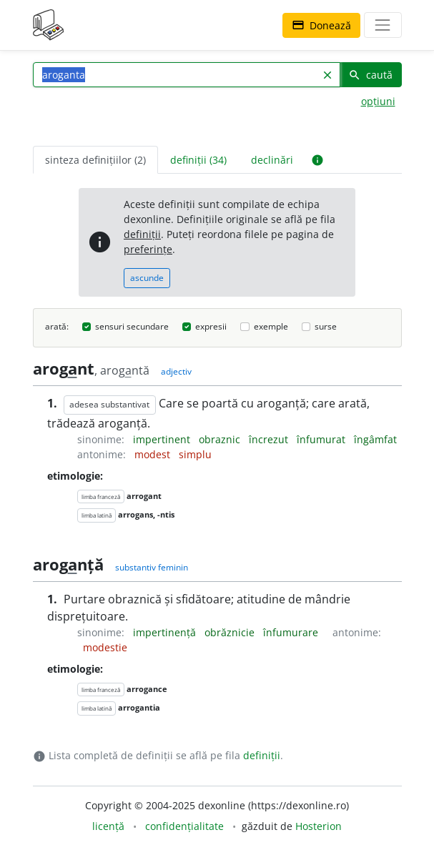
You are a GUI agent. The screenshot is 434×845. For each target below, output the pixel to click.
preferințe (148, 249)
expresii (211, 326)
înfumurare (292, 632)
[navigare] (382, 25)
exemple (271, 326)
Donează (321, 25)
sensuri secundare (132, 326)
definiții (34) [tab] (198, 160)
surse (326, 326)
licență (108, 826)
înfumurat (322, 439)
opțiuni (378, 101)
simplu (195, 454)
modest (153, 454)
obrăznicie (230, 632)
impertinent (163, 439)
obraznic (221, 439)
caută (370, 74)
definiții (142, 234)
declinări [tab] (272, 160)
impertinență (166, 632)
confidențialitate (184, 826)
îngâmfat (375, 439)
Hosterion (318, 826)
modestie (105, 647)
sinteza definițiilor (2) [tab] (95, 160)
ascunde (147, 278)
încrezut (270, 439)
